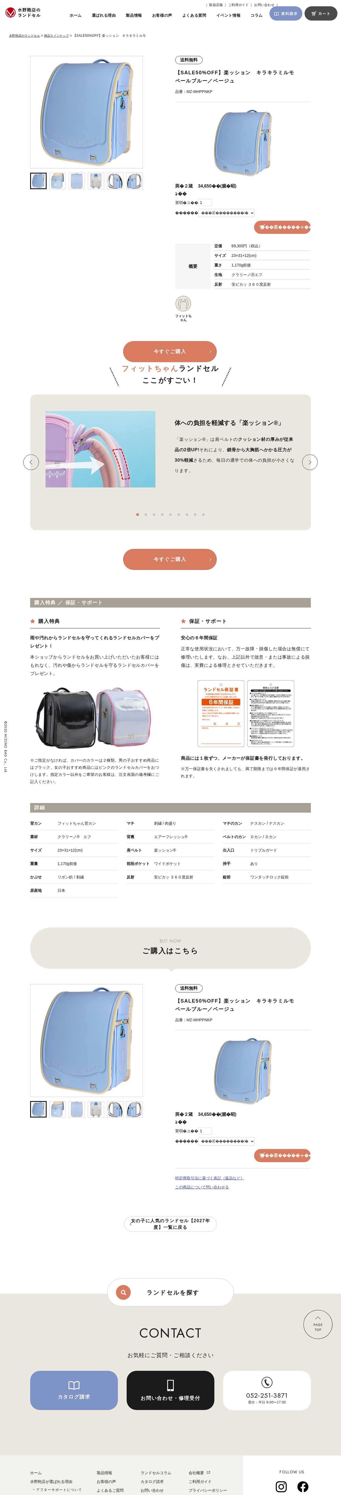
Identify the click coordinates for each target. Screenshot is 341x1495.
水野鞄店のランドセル (26, 36)
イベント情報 (108, 1472)
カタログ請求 (152, 1454)
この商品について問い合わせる (202, 1158)
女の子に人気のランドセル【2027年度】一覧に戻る (170, 1195)
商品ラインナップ (60, 36)
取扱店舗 (148, 1472)
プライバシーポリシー (208, 1463)
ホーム (36, 1445)
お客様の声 (106, 1454)
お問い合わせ (152, 1463)
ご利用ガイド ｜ (240, 5)
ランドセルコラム (156, 1445)
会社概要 (196, 1445)
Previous (31, 448)
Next (310, 448)
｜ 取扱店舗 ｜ (216, 5)
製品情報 (104, 1445)
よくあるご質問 (110, 1463)
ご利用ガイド (200, 1454)
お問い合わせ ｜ (266, 5)
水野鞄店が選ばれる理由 (51, 1454)
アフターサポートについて (59, 1463)
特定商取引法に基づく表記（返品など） (209, 1150)
